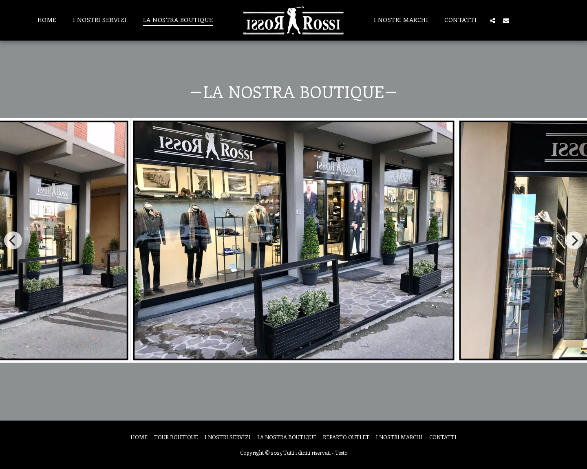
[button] (492, 20)
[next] (574, 240)
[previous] (13, 240)
